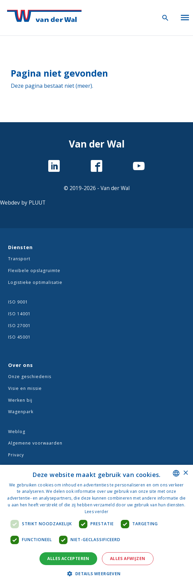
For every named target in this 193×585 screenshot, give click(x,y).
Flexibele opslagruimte (34, 270)
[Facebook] (96, 167)
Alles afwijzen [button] (127, 558)
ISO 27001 (19, 325)
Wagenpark (20, 412)
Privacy (16, 455)
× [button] (185, 473)
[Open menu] (185, 16)
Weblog (16, 431)
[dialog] (96, 525)
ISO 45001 (19, 337)
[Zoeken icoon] (165, 17)
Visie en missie (25, 388)
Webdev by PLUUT (23, 202)
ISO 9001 (18, 302)
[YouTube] (139, 167)
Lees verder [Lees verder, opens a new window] (96, 511)
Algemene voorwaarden (35, 443)
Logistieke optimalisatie (35, 282)
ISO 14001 (19, 314)
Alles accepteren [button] (68, 558)
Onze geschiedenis (29, 376)
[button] (96, 573)
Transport (19, 259)
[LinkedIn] (54, 167)
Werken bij (20, 400)
